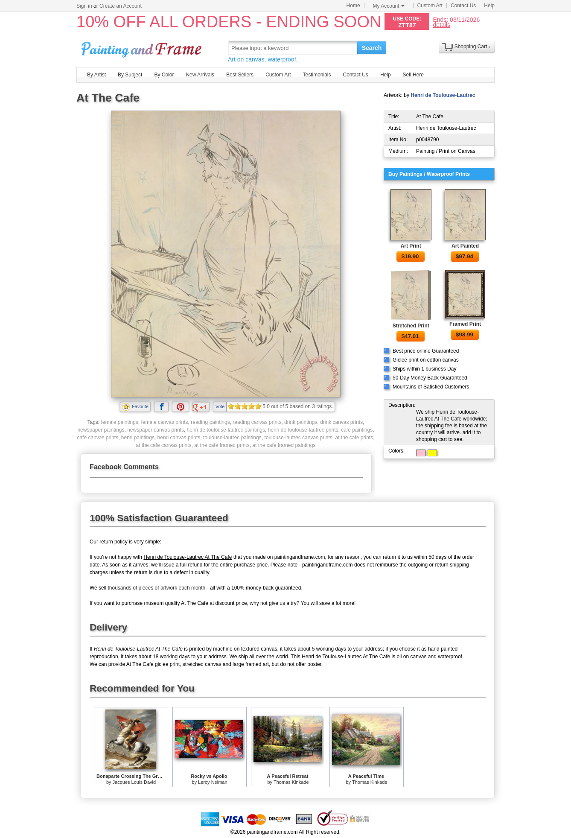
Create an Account (120, 6)
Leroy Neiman (212, 782)
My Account (389, 6)
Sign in (84, 6)
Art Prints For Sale (143, 47)
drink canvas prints (341, 422)
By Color (164, 75)
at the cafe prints (354, 438)
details (441, 24)
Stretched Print (411, 326)
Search (372, 47)
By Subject (130, 75)
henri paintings (137, 438)
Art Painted (465, 246)
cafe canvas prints (97, 438)
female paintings (119, 422)
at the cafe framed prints (221, 445)
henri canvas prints (179, 438)
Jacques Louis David (134, 782)
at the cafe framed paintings (283, 445)
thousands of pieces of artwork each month (156, 588)
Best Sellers (239, 75)
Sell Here (413, 75)
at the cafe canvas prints (164, 445)
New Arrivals (200, 75)
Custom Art (430, 6)
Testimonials (317, 75)
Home (353, 6)
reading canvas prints (257, 422)
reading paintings (210, 422)
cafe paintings (357, 430)
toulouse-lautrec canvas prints (298, 438)
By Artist (96, 75)
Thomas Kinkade (291, 782)
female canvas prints (164, 422)
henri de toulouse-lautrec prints (303, 430)
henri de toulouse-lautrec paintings (226, 430)
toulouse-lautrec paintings (232, 438)
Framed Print (465, 324)
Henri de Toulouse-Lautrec (443, 95)
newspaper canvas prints (155, 430)
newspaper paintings (100, 430)
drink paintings (300, 422)
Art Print (411, 246)
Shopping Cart (470, 47)
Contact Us (463, 6)
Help (489, 6)
